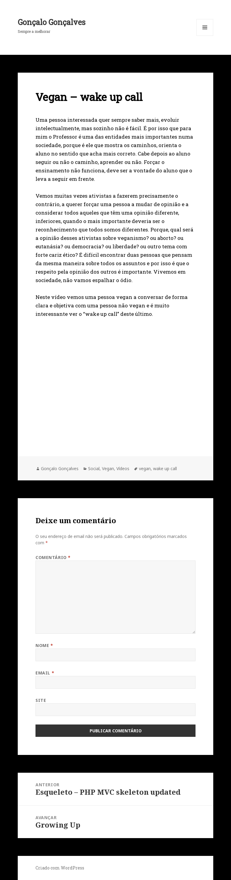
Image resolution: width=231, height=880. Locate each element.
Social (94, 468)
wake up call (165, 468)
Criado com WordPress (59, 868)
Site (40, 700)
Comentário (53, 557)
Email (44, 673)
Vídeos (122, 468)
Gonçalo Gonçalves (51, 22)
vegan (145, 468)
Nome (44, 645)
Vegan (108, 468)
